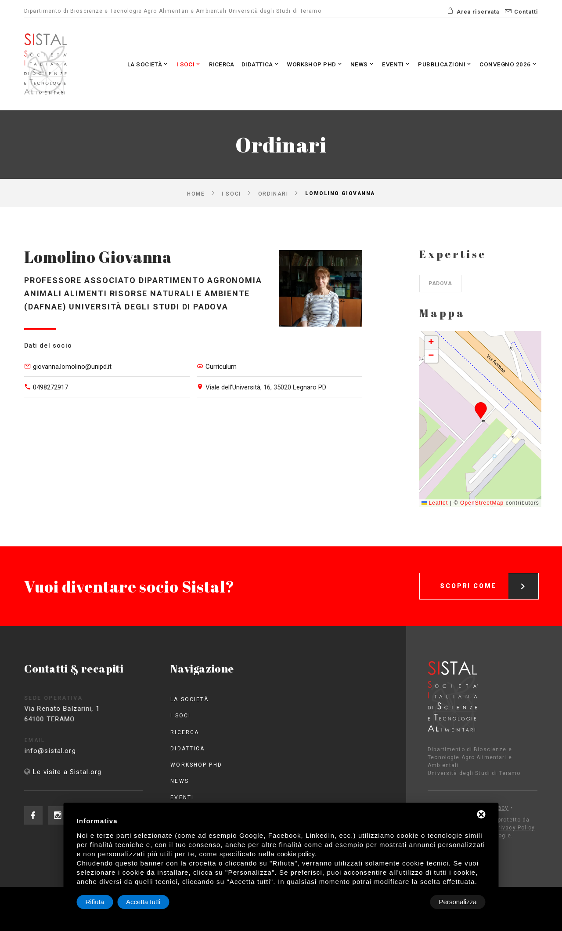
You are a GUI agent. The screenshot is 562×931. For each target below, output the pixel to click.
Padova (440, 283)
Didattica (242, 64)
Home (196, 193)
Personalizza (104, 902)
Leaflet (435, 503)
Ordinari (273, 193)
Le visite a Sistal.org (67, 772)
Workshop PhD (300, 64)
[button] (480, 410)
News (351, 64)
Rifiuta (411, 902)
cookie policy (296, 854)
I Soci (165, 64)
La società (121, 64)
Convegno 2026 (506, 64)
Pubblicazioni (439, 64)
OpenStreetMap (482, 503)
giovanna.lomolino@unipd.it (72, 367)
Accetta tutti (459, 902)
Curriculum (221, 367)
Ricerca (200, 64)
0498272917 (50, 387)
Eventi (387, 64)
